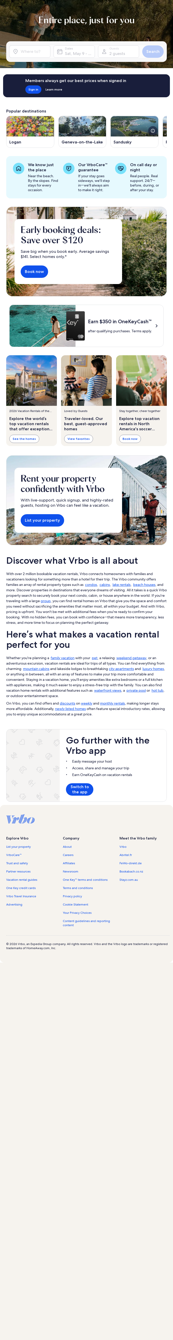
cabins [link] (105, 635)
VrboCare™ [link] (14, 906)
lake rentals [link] (121, 635)
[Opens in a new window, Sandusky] (134, 132)
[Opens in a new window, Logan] (30, 132)
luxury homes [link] (153, 719)
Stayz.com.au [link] (128, 931)
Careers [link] (68, 906)
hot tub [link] (157, 741)
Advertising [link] (14, 955)
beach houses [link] (144, 635)
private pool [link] (136, 741)
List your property (42, 571)
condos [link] (91, 635)
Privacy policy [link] (72, 947)
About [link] (67, 897)
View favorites (78, 439)
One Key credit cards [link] (21, 939)
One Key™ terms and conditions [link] (85, 931)
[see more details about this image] (152, 130)
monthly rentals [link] (112, 754)
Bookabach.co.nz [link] (131, 922)
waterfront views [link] (107, 741)
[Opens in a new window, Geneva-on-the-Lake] (82, 132)
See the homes (24, 439)
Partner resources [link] (18, 922)
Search (153, 51)
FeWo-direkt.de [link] (130, 914)
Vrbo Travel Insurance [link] (21, 947)
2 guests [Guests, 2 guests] (117, 53)
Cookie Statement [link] (75, 955)
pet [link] (94, 708)
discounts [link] (67, 754)
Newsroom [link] (70, 922)
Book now (34, 271)
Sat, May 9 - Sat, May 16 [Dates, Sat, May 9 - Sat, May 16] (80, 53)
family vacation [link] (62, 708)
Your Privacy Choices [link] (77, 964)
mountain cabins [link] (36, 719)
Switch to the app (80, 840)
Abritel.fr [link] (125, 906)
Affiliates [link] (69, 914)
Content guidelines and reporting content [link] (86, 974)
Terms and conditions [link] (78, 939)
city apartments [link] (121, 719)
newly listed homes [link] (70, 759)
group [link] (46, 651)
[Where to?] (29, 51)
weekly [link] (86, 754)
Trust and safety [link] (17, 914)
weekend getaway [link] (131, 708)
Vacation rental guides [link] (21, 931)
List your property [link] (18, 897)
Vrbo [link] (122, 897)
